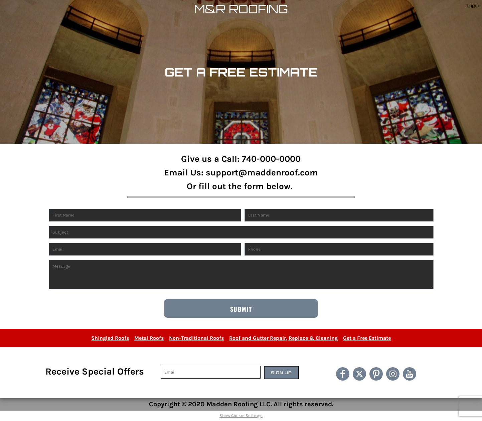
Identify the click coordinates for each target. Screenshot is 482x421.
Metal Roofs (149, 338)
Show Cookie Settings (241, 415)
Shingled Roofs (110, 338)
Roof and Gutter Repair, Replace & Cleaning (283, 338)
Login (473, 5)
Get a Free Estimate (367, 338)
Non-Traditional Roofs (196, 338)
